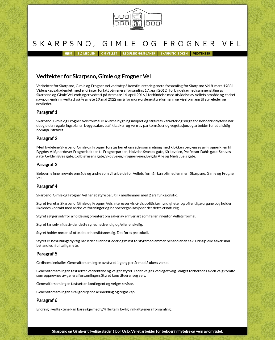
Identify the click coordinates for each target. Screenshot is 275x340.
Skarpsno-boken (174, 53)
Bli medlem (87, 53)
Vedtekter (201, 53)
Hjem (68, 53)
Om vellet (109, 53)
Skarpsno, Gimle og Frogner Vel (137, 43)
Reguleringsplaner (139, 53)
